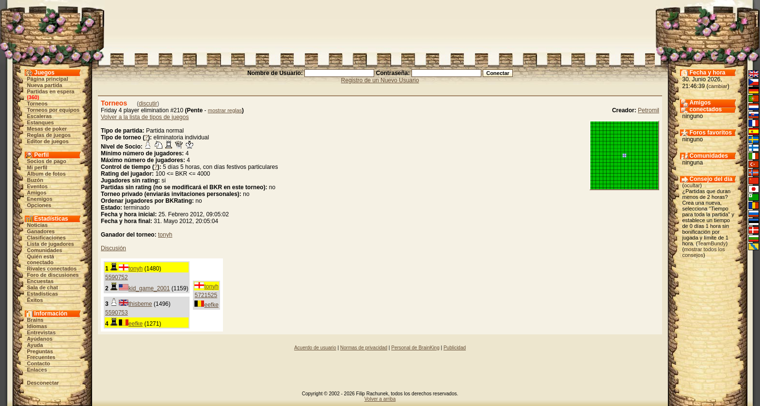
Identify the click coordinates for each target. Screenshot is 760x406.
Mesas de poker (47, 129)
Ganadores (41, 231)
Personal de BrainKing (415, 347)
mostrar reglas (225, 110)
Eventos (37, 186)
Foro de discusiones (53, 275)
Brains (35, 320)
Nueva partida (45, 85)
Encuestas (40, 281)
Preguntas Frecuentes (41, 354)
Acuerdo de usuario (315, 347)
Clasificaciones (46, 238)
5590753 (116, 312)
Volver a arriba (380, 399)
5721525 (205, 295)
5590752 (116, 277)
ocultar (692, 185)
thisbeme (140, 304)
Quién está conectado (40, 259)
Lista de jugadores (50, 244)
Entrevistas (41, 332)
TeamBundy (711, 243)
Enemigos (40, 199)
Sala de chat (42, 287)
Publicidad (454, 347)
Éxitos (35, 300)
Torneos (37, 103)
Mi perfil (37, 167)
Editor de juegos (48, 141)
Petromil (648, 110)
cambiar (718, 86)
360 (33, 97)
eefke (211, 304)
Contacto (38, 363)
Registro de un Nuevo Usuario (380, 80)
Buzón (35, 180)
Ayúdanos (40, 339)
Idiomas (37, 326)
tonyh (165, 234)
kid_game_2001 (149, 288)
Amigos (37, 192)
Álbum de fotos (46, 174)
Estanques (40, 122)
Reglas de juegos (49, 135)
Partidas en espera (51, 91)
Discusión (113, 248)
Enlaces (37, 370)
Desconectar (43, 383)
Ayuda (35, 345)
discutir (148, 103)
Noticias (37, 225)
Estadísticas (42, 294)
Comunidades (45, 250)
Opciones (39, 205)
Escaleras (39, 116)
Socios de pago (46, 161)
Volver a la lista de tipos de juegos (145, 117)
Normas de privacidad (363, 347)
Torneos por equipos (53, 110)
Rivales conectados (52, 268)
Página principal (47, 79)
